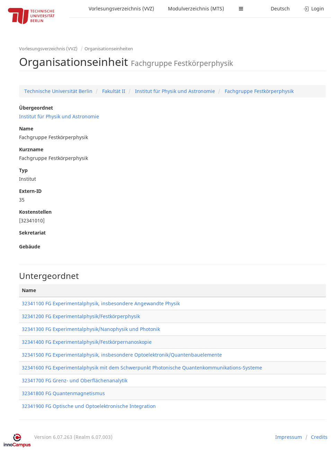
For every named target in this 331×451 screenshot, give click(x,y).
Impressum (288, 437)
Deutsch (280, 8)
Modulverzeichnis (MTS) (196, 8)
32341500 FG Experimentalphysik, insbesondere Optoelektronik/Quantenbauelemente (122, 354)
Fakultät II (113, 91)
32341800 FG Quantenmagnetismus (63, 393)
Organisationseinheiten (108, 48)
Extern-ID (30, 191)
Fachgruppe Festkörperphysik (258, 91)
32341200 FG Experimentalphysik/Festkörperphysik (81, 316)
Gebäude (29, 246)
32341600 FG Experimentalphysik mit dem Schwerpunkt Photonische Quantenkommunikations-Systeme (142, 367)
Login (314, 8)
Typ (23, 170)
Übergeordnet (36, 107)
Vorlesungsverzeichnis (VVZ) (121, 8)
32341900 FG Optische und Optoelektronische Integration (89, 406)
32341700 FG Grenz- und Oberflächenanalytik (74, 380)
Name (26, 128)
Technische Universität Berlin (58, 91)
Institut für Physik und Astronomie (174, 91)
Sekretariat (32, 232)
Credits (319, 437)
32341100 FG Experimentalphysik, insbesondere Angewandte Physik (101, 303)
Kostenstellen (35, 212)
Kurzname (31, 149)
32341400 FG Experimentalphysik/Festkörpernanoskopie (87, 342)
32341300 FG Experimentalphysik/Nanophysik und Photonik (91, 329)
